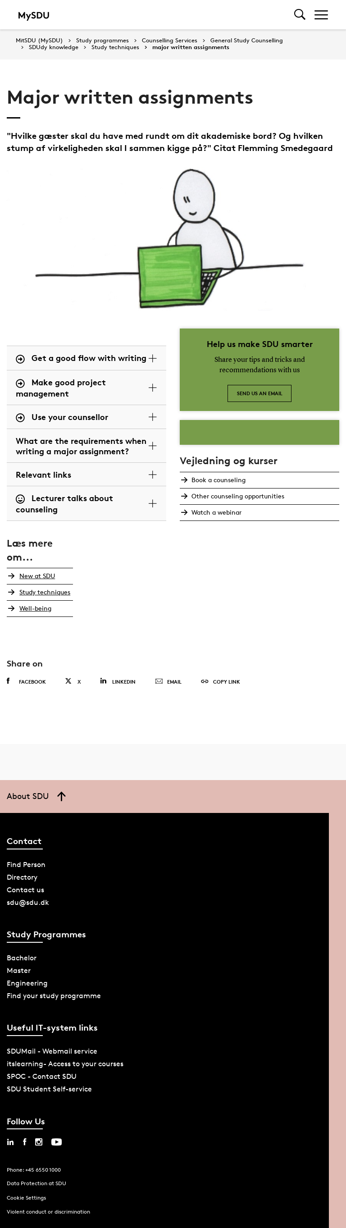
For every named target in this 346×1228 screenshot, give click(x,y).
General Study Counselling (246, 40)
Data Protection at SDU (36, 1183)
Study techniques (115, 47)
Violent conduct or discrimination (48, 1211)
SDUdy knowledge (53, 47)
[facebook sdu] (24, 1142)
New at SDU (35, 576)
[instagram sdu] (38, 1142)
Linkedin (118, 681)
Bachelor (21, 958)
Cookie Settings (26, 1197)
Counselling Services (169, 40)
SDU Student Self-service (49, 1089)
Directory (22, 877)
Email (168, 681)
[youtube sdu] (56, 1142)
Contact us (25, 890)
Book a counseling (218, 480)
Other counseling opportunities (237, 496)
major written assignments (190, 47)
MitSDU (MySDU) (39, 40)
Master (19, 970)
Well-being (34, 608)
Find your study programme (54, 995)
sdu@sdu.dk (28, 902)
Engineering (27, 983)
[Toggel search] (299, 14)
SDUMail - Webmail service (52, 1051)
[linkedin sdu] (10, 1142)
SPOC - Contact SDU (42, 1076)
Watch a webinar (216, 512)
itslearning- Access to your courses (65, 1063)
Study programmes (102, 40)
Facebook (26, 681)
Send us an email (259, 393)
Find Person (26, 864)
